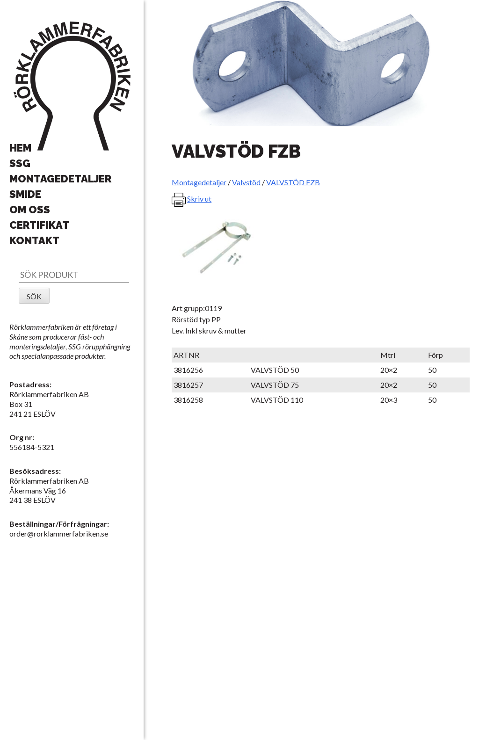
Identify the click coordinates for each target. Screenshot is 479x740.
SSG (19, 163)
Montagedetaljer (60, 179)
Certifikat (39, 225)
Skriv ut (199, 198)
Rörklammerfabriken (72, 86)
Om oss (29, 209)
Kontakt (34, 240)
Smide (25, 194)
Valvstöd (246, 182)
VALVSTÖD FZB (293, 182)
